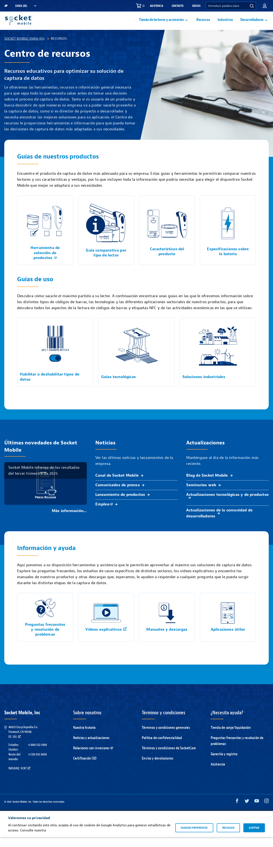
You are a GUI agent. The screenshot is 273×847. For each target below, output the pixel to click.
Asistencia (156, 6)
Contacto (178, 6)
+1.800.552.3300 (37, 755)
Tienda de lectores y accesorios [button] (161, 24)
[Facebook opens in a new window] (237, 811)
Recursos (203, 24)
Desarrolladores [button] (252, 24)
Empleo (104, 514)
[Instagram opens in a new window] (266, 811)
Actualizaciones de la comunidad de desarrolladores (219, 523)
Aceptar (254, 837)
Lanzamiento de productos (120, 504)
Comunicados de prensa (117, 495)
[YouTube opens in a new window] (256, 811)
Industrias (225, 24)
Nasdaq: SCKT (19, 778)
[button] (264, 5)
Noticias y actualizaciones (91, 747)
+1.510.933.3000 (37, 764)
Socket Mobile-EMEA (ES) (24, 49)
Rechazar (228, 837)
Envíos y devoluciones (157, 768)
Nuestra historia (84, 737)
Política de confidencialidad (162, 747)
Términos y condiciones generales (166, 737)
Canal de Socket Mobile (117, 485)
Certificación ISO (84, 768)
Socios (196, 6)
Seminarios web (201, 495)
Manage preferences (194, 837)
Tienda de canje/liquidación (231, 737)
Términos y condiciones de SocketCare (169, 758)
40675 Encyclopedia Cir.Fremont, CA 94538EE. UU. (23, 742)
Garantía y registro (224, 764)
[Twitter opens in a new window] (247, 811)
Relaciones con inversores (93, 758)
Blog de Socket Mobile (207, 485)
